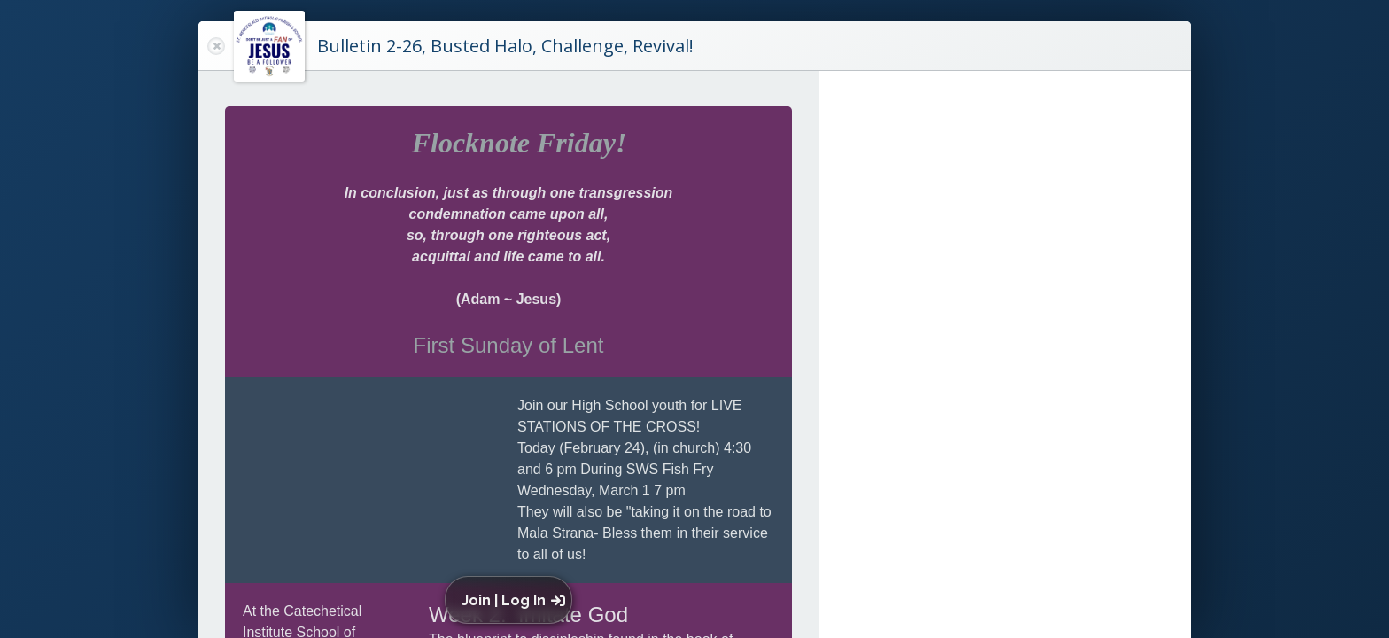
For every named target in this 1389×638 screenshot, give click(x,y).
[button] (512, 600)
